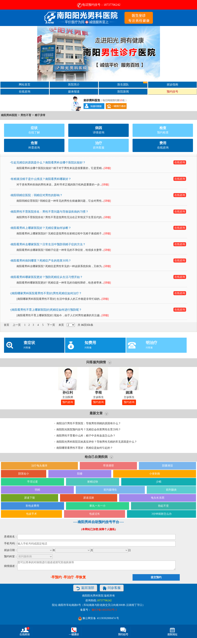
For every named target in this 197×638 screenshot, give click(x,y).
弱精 (37, 489)
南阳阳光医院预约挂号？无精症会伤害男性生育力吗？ (88, 429)
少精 (158, 481)
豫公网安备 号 (98, 618)
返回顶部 (85, 588)
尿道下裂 (29, 497)
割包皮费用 (32, 505)
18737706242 (104, 600)
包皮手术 (31, 513)
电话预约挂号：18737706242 (98, 4)
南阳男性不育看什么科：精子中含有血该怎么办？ (85, 435)
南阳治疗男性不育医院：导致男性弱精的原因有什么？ (88, 423)
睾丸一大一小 (97, 505)
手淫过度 (32, 481)
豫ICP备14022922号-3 (104, 609)
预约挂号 (172, 91)
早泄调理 (108, 465)
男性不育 (26, 115)
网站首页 (24, 84)
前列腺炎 (171, 489)
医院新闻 (123, 91)
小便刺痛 (154, 473)
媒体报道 (74, 91)
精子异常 (40, 115)
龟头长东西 (157, 497)
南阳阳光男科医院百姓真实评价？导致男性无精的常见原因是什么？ (96, 441)
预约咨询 (67, 402)
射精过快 (92, 481)
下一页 (51, 324)
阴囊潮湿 (167, 465)
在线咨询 (24, 91)
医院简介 (74, 84)
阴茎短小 (23, 473)
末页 (61, 324)
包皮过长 (94, 513)
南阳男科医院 (9, 115)
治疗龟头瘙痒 (39, 465)
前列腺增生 (110, 489)
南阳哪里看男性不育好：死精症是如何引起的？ (84, 447)
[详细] (107, 168)
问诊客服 (112, 588)
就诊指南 (172, 84)
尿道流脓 (88, 497)
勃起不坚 (163, 505)
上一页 (17, 324)
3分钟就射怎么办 (162, 513)
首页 (6, 324)
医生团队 (132, 84)
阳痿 (79, 473)
